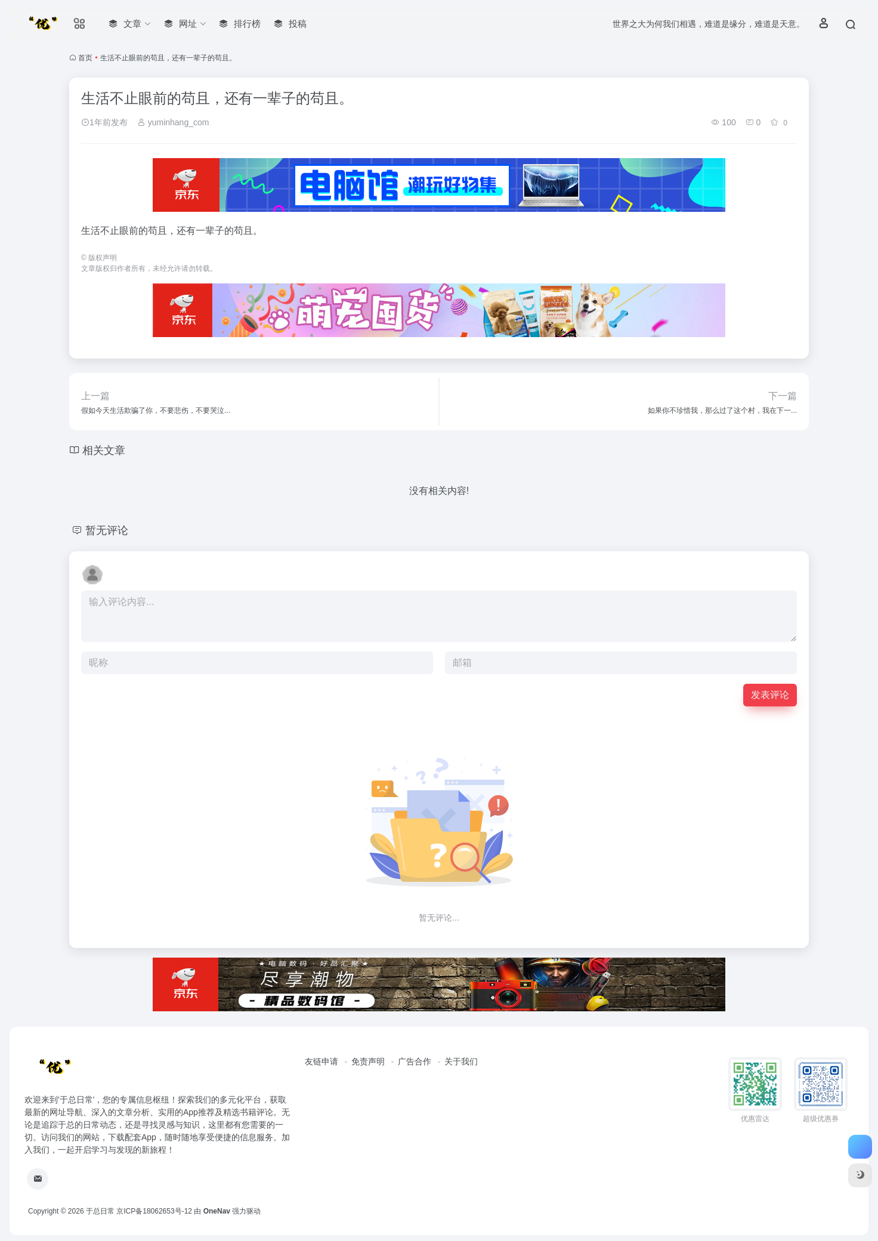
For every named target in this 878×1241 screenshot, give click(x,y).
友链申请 (321, 1061)
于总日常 (100, 1211)
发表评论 (770, 695)
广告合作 (414, 1061)
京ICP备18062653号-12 (154, 1211)
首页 (85, 58)
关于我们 (461, 1061)
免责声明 (368, 1061)
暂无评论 (106, 530)
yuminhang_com (173, 122)
